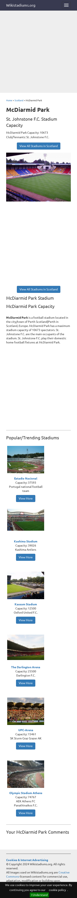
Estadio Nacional (25, 478)
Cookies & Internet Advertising (27, 860)
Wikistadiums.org (20, 5)
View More (26, 498)
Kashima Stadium (25, 541)
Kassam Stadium (26, 604)
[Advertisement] (38, 52)
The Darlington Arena (25, 667)
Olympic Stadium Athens (25, 793)
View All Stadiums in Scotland (39, 146)
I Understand (39, 895)
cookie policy (57, 890)
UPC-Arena (25, 730)
